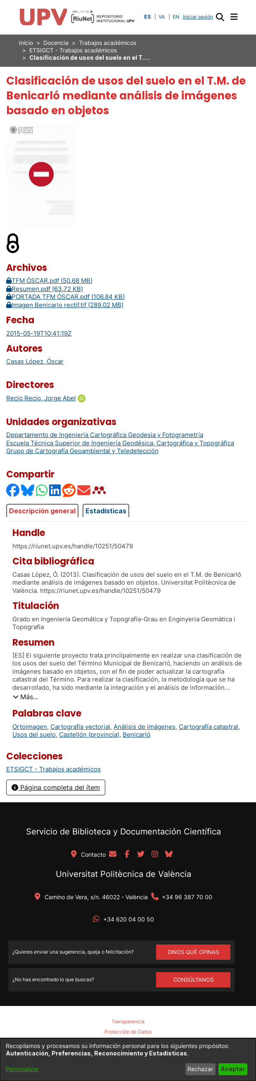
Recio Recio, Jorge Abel (41, 398)
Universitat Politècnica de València (123, 874)
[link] (53, 769)
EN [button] (176, 17)
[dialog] (128, 1059)
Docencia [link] (56, 42)
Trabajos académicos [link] (107, 42)
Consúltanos (193, 979)
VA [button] (162, 17)
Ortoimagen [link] (29, 727)
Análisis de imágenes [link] (144, 727)
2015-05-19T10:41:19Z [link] (38, 333)
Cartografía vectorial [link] (80, 727)
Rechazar (200, 1068)
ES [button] (147, 17)
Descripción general (42, 511)
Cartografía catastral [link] (208, 727)
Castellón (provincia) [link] (89, 734)
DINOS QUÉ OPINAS (193, 952)
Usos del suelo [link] (34, 734)
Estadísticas (105, 511)
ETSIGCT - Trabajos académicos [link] (73, 50)
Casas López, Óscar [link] (35, 361)
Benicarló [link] (136, 734)
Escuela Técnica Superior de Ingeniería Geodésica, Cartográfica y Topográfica (120, 443)
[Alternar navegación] (233, 17)
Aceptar (232, 1068)
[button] (220, 17)
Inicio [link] (26, 42)
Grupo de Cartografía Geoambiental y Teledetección (82, 451)
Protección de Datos (128, 1032)
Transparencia (128, 1021)
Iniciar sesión (199, 17)
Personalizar (22, 1068)
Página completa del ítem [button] (56, 787)
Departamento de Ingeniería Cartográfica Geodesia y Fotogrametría (104, 435)
